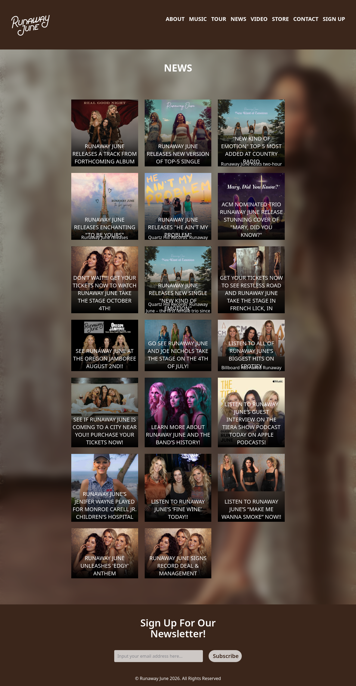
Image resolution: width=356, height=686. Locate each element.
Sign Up (334, 19)
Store (280, 19)
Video (258, 19)
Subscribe (226, 656)
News (238, 19)
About (175, 19)
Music (198, 19)
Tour (218, 19)
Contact (305, 19)
